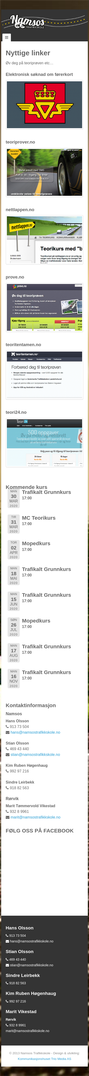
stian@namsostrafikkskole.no (35, 755)
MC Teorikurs (39, 518)
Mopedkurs (36, 543)
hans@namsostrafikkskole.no (35, 732)
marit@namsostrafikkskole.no (35, 817)
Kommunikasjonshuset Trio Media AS (44, 1059)
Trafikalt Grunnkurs (46, 492)
